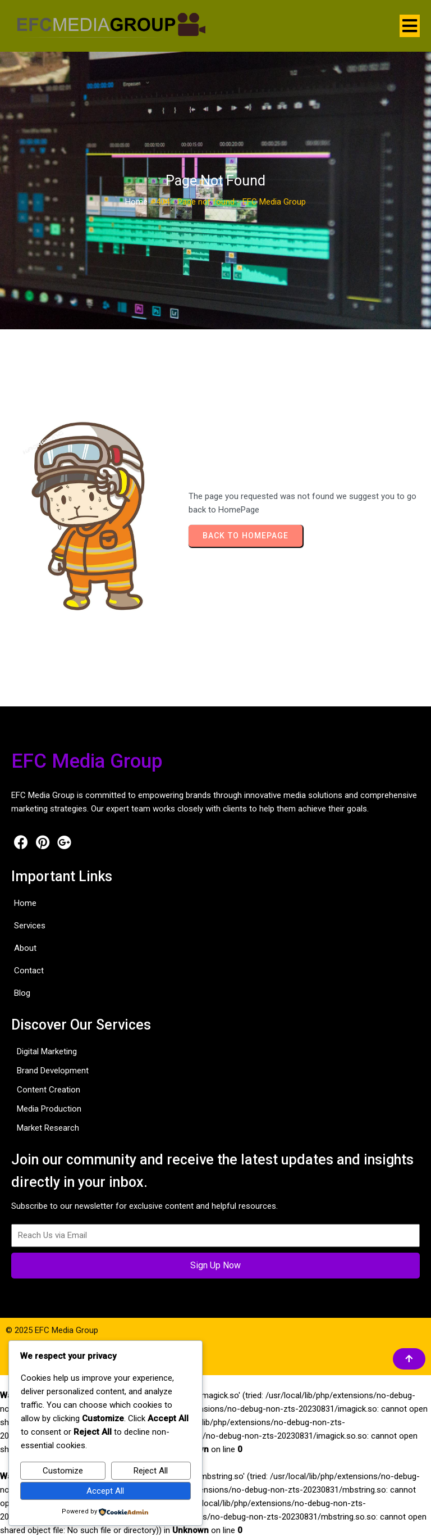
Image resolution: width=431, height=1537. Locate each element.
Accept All (105, 1491)
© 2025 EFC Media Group (52, 1330)
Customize (63, 1471)
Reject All (151, 1471)
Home (136, 202)
